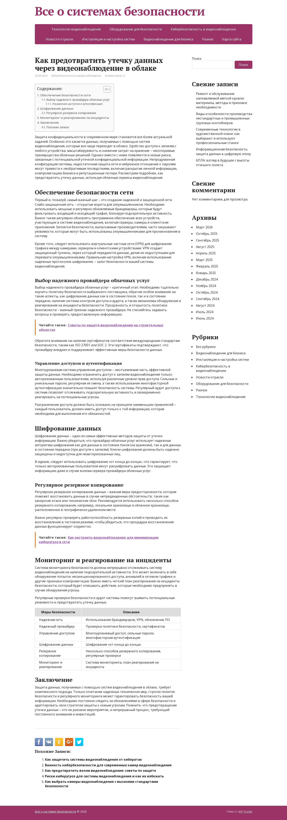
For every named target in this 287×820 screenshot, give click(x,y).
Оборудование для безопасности (136, 29)
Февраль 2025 (207, 266)
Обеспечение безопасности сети (65, 95)
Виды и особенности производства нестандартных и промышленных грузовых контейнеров (224, 118)
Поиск (197, 58)
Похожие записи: (58, 127)
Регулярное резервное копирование (71, 113)
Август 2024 (205, 305)
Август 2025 (205, 247)
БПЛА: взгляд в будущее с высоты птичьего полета (222, 162)
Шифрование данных (56, 108)
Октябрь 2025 (207, 233)
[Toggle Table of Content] (105, 89)
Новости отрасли (59, 39)
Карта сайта (231, 39)
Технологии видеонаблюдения (76, 29)
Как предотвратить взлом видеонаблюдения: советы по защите (100, 770)
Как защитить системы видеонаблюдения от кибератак (93, 759)
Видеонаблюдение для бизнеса (168, 39)
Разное (207, 39)
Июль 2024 (204, 312)
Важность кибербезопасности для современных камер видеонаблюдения (108, 765)
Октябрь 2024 (207, 292)
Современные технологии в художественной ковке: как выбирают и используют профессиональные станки (218, 136)
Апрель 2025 (206, 253)
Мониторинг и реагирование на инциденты (74, 118)
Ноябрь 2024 (206, 286)
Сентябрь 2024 (207, 299)
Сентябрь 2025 (207, 240)
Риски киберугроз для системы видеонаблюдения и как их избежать (104, 776)
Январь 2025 (206, 273)
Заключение (49, 122)
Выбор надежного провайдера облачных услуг (78, 100)
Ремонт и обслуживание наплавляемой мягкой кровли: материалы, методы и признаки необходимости (221, 100)
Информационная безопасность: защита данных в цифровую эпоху (223, 151)
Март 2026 (204, 227)
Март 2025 (204, 260)
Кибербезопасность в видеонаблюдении (203, 29)
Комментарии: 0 (115, 75)
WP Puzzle (245, 811)
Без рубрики (206, 346)
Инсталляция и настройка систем (108, 39)
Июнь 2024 (204, 318)
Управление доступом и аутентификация (77, 104)
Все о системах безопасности (120, 11)
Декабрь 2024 (207, 279)
